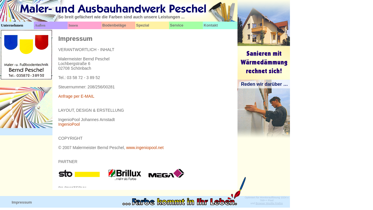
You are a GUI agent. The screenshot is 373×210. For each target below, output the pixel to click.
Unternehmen (12, 25)
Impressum (22, 202)
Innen (73, 25)
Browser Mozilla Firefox (269, 203)
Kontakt (211, 25)
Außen (40, 25)
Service (176, 25)
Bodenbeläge (114, 25)
